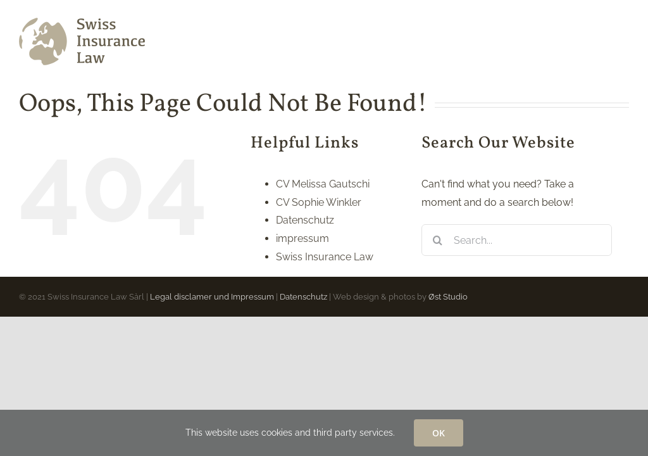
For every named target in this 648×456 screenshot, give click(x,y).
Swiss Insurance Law (324, 257)
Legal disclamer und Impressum (212, 296)
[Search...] (516, 240)
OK (438, 433)
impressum (302, 238)
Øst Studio (448, 296)
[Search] (437, 240)
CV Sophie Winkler (318, 202)
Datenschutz (305, 220)
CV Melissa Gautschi (323, 184)
